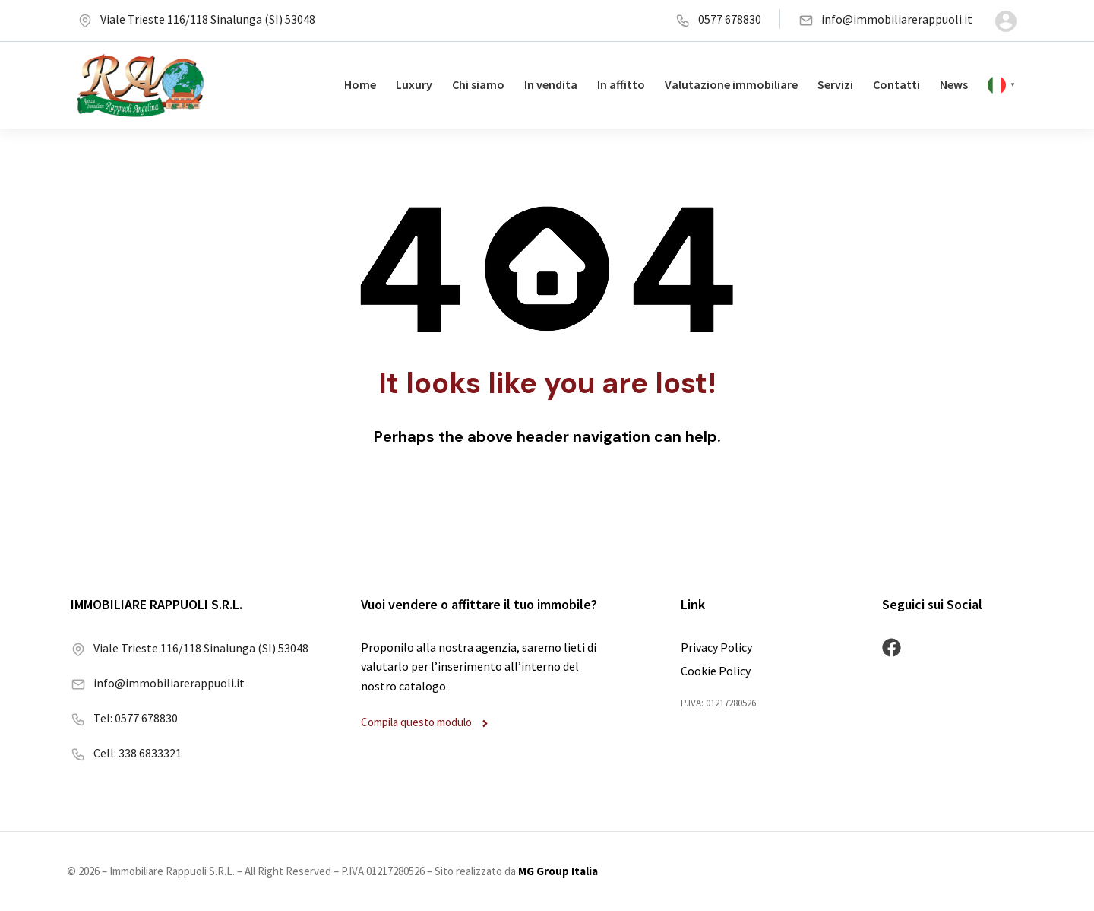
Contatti (896, 84)
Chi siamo (478, 84)
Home (360, 84)
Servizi (835, 84)
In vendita (550, 84)
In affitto (621, 84)
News (954, 84)
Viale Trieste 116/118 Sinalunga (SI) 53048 (196, 19)
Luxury (414, 84)
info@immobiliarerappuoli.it (885, 19)
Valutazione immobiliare (731, 84)
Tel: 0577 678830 (124, 718)
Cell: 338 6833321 (126, 753)
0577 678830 (718, 19)
